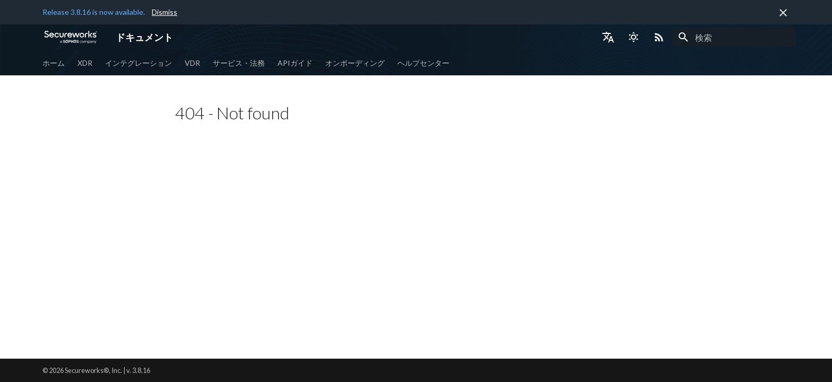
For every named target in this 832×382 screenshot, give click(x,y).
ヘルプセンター (423, 62)
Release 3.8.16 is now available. (93, 11)
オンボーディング (355, 62)
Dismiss (164, 11)
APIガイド (295, 62)
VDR (192, 62)
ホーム (53, 62)
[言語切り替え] (608, 37)
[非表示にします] (783, 12)
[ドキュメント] (70, 37)
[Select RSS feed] (659, 37)
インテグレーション (138, 62)
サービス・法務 (239, 62)
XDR (84, 62)
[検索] (734, 37)
